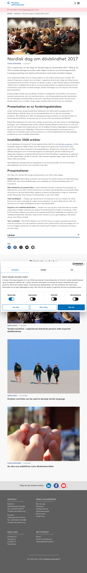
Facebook (11, 536)
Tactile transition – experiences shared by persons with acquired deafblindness (41, 329)
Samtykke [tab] (15, 270)
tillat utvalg (43, 307)
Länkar (11, 235)
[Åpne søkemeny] (75, 3)
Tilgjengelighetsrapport (45, 541)
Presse (38, 536)
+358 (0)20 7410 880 (18, 519)
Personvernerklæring (44, 538)
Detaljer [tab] (43, 270)
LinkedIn (10, 541)
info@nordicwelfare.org (16, 511)
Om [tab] (72, 270)
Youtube (10, 538)
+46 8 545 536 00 (17, 508)
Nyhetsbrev (11, 543)
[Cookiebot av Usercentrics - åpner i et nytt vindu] (76, 264)
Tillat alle (71, 307)
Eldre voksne (41, 513)
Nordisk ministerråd (51, 558)
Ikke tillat (16, 307)
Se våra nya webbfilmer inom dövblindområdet (32, 466)
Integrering (40, 516)
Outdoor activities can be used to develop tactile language (38, 398)
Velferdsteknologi (43, 511)
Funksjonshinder (42, 508)
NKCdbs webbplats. (66, 144)
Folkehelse (40, 506)
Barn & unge (41, 503)
